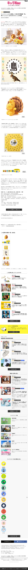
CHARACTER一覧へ (15, 536)
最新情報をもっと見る (15, 321)
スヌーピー (3, 21)
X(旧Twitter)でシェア (7, 541)
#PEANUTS (8, 268)
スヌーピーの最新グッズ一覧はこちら (13, 209)
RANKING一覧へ (15, 369)
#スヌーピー (3, 268)
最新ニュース (4, 568)
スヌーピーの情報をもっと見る (14, 332)
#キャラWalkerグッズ (14, 268)
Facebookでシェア (20, 541)
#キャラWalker (24, 268)
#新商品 (20, 268)
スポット (17, 568)
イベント (11, 568)
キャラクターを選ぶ (24, 568)
